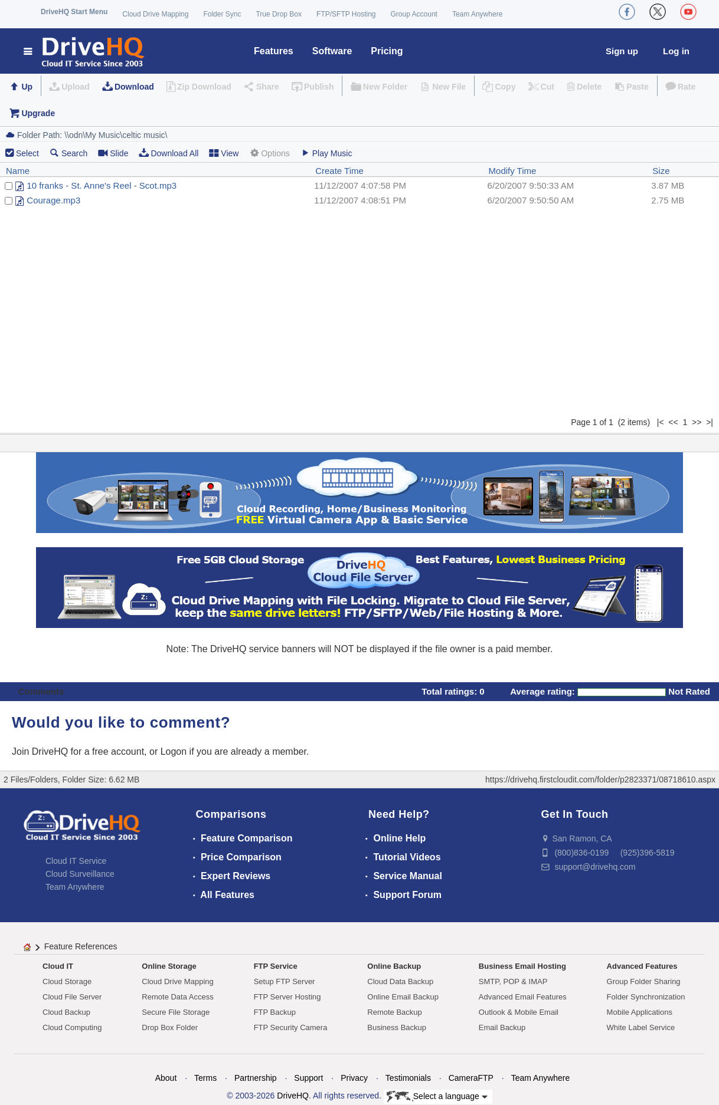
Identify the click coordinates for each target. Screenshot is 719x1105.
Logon (174, 751)
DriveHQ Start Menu (74, 12)
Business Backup (396, 1027)
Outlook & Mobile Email (518, 1012)
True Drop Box (279, 14)
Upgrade (38, 113)
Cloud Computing (72, 1027)
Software (332, 51)
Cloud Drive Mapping (155, 14)
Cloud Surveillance (80, 874)
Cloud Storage (67, 981)
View (223, 153)
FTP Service (276, 966)
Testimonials (408, 1078)
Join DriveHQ (41, 751)
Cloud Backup (66, 1012)
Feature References (80, 946)
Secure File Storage (176, 1012)
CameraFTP (471, 1078)
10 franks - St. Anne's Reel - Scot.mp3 (102, 185)
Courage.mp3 (53, 200)
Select (27, 153)
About (166, 1078)
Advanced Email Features (523, 996)
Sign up (622, 51)
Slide (113, 153)
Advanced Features (642, 966)
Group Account (414, 14)
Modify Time (513, 171)
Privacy (354, 1078)
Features (273, 51)
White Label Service (641, 1027)
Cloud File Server (72, 996)
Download (134, 86)
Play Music (326, 153)
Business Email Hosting (522, 966)
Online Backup (394, 966)
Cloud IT (58, 966)
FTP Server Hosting (287, 996)
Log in (676, 51)
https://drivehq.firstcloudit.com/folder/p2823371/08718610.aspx (600, 779)
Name (18, 171)
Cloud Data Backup (400, 981)
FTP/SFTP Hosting (345, 14)
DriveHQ (293, 1095)
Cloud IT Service (75, 861)
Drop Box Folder (170, 1027)
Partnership (255, 1078)
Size (660, 171)
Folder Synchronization (646, 996)
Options (269, 153)
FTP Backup (275, 1012)
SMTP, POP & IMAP (513, 981)
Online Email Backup (403, 996)
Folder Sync (222, 14)
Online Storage (169, 966)
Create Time (339, 171)
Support (308, 1078)
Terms (205, 1078)
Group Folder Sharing (644, 981)
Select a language (437, 1097)
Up (26, 86)
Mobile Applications (639, 1012)
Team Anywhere (477, 14)
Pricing (387, 51)
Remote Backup (394, 1012)
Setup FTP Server (284, 981)
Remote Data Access (177, 996)
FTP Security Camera (291, 1027)
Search (68, 153)
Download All (168, 153)
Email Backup (502, 1027)
